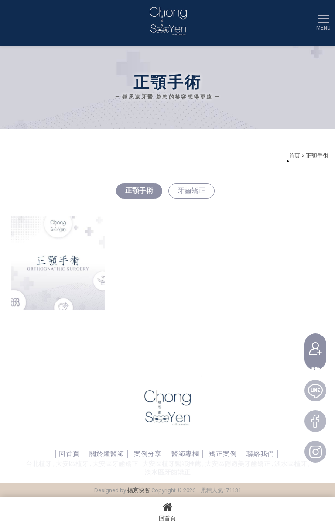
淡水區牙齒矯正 (168, 472)
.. (198, 490)
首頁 (294, 155)
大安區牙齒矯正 (115, 464)
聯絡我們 (260, 454)
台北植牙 (39, 464)
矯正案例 (223, 454)
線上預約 (315, 349)
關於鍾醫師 (106, 454)
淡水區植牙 (290, 464)
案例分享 (148, 454)
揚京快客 (138, 490)
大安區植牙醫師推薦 (171, 464)
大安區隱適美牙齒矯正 (237, 464)
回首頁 (167, 511)
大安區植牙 (72, 464)
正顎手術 (139, 190)
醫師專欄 (185, 454)
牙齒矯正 (191, 190)
